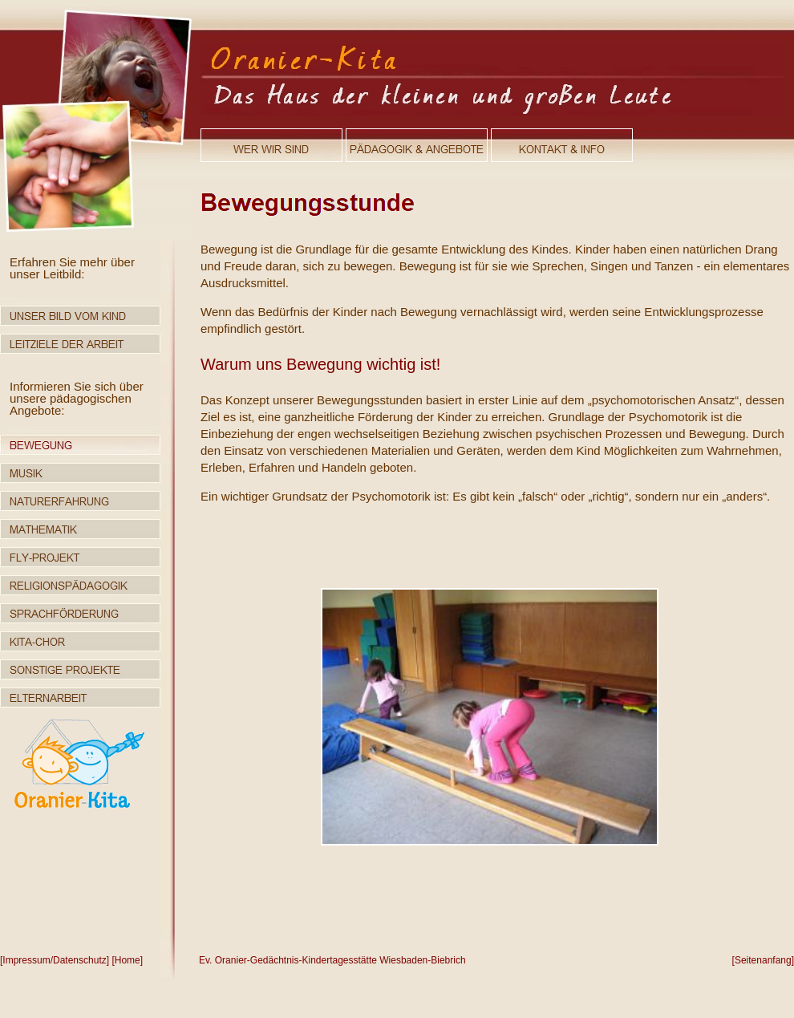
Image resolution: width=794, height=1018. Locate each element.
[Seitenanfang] (763, 960)
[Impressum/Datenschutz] (54, 960)
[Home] (127, 960)
